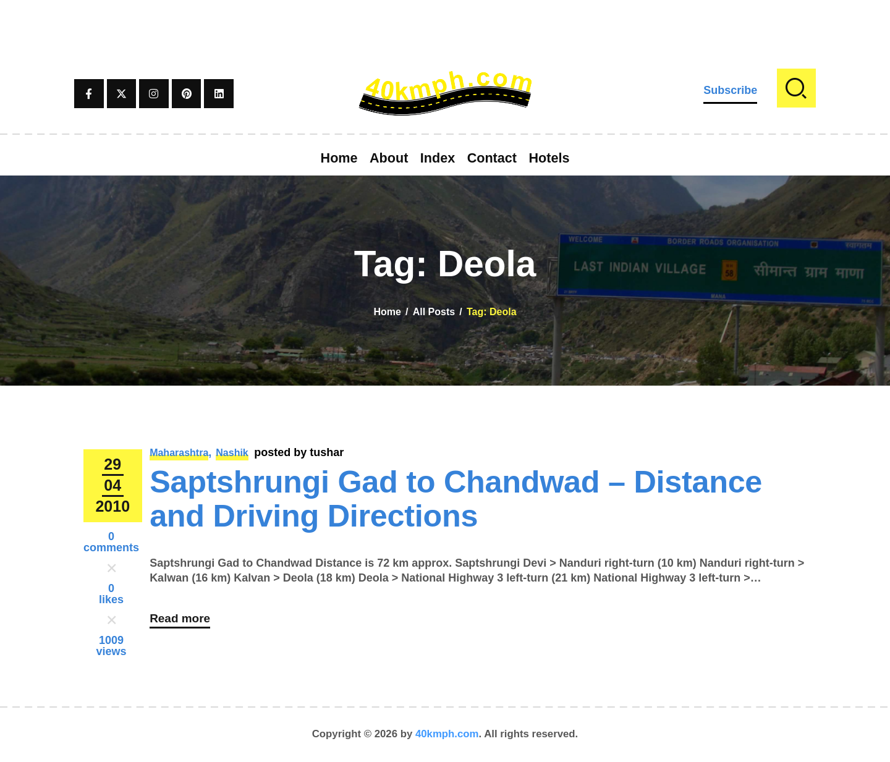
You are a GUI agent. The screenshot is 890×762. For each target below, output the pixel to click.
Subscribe (730, 90)
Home (386, 312)
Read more (181, 622)
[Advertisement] (445, 28)
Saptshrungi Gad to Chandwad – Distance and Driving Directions (456, 498)
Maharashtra (179, 452)
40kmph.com (447, 734)
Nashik (232, 452)
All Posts (434, 312)
